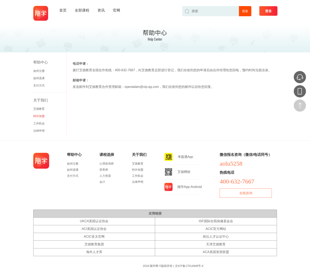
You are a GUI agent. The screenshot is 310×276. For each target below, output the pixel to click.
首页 (63, 10)
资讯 (101, 10)
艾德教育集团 (94, 244)
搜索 (245, 11)
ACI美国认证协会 (94, 229)
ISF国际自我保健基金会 (216, 221)
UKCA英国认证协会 (94, 221)
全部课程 (82, 10)
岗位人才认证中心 (216, 236)
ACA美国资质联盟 (216, 252)
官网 (116, 10)
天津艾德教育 (216, 244)
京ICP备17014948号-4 (189, 265)
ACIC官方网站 (215, 229)
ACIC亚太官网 (94, 236)
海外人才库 (94, 252)
